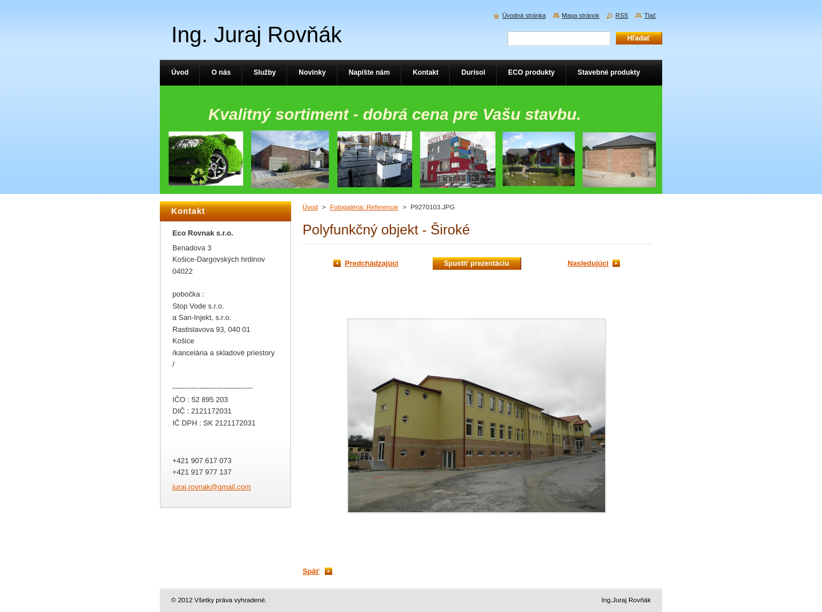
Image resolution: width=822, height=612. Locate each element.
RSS (621, 15)
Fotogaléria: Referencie (364, 207)
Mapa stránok (580, 15)
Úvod (310, 207)
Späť (311, 571)
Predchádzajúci (371, 263)
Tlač (650, 15)
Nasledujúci (588, 263)
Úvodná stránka (524, 15)
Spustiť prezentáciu (476, 264)
